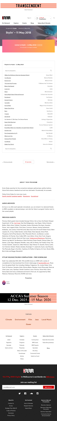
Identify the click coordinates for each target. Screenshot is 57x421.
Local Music (47, 319)
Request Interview (28, 405)
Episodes (9, 345)
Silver (6, 91)
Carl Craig (17, 223)
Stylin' (15, 28)
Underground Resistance (37, 238)
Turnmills (7, 103)
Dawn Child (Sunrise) (10, 122)
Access (11, 405)
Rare (6, 111)
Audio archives (9, 348)
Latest (8, 339)
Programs (22, 342)
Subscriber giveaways (48, 342)
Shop (48, 348)
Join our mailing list (28, 382)
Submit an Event (35, 356)
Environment (20, 319)
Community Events (35, 353)
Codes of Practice (11, 410)
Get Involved (28, 400)
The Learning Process (11, 83)
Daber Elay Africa (9, 108)
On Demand (9, 336)
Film (30, 319)
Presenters (22, 348)
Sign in (29, 18)
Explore (22, 336)
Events (35, 336)
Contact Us (11, 403)
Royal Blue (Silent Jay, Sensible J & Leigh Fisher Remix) (19, 127)
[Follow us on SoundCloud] (31, 394)
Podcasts (22, 345)
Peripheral (7, 97)
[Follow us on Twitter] (20, 394)
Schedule (22, 339)
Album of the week (22, 350)
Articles (22, 356)
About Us (11, 400)
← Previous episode (7, 162)
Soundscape (22, 353)
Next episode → (51, 162)
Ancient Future (9, 100)
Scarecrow (8, 80)
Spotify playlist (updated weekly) (12, 196)
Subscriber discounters (48, 339)
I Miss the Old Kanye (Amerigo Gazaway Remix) (17, 75)
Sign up (48, 387)
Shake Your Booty (9, 144)
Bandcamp (26, 196)
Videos (22, 359)
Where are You (8, 136)
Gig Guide (35, 348)
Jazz (37, 319)
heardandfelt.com (43, 263)
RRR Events (35, 342)
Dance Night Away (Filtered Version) (14, 94)
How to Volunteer (28, 403)
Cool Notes (7, 141)
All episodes (28, 162)
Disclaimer (11, 413)
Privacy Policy (11, 415)
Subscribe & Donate (48, 336)
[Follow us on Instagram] (38, 393)
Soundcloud (34, 196)
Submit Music (28, 408)
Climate (8, 319)
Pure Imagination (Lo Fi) (11, 133)
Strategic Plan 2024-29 (11, 408)
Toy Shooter (8, 78)
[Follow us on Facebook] (25, 393)
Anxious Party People (10, 139)
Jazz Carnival (8, 125)
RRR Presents (35, 345)
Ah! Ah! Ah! (7, 116)
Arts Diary (35, 350)
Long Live (7, 89)
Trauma (7, 114)
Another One (8, 130)
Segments (8, 342)
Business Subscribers (46, 411)
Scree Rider (8, 105)
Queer (28, 324)
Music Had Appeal (9, 86)
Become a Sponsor (46, 405)
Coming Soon (35, 339)
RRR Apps (50, 377)
